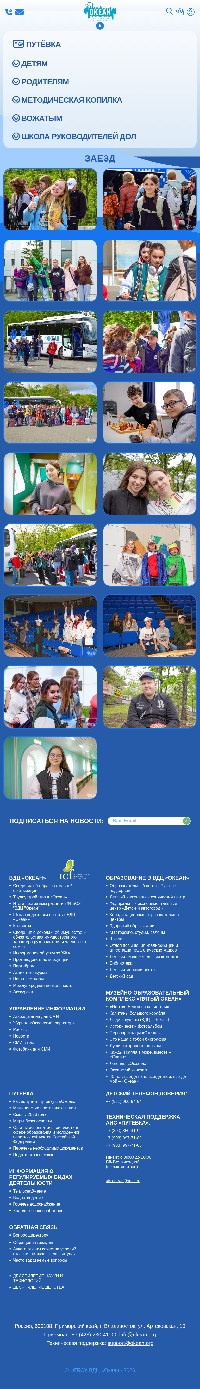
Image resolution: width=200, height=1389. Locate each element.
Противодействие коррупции (40, 959)
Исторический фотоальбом (136, 1026)
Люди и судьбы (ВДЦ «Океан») (139, 1019)
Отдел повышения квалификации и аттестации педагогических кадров (144, 947)
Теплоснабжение (29, 1191)
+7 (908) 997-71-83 (123, 1145)
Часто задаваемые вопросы (40, 1260)
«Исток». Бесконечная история (139, 1006)
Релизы (20, 1029)
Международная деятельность (42, 985)
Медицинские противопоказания (44, 1108)
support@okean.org (130, 1343)
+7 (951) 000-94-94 (123, 1101)
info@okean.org (19, 12)
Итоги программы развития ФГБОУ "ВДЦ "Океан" (47, 905)
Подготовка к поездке (33, 1154)
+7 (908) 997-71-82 (123, 1138)
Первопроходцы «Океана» (135, 1032)
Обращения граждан (33, 1242)
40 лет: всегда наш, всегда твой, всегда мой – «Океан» (148, 1078)
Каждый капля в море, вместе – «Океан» (140, 1054)
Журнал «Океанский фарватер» (44, 1023)
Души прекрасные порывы (135, 1046)
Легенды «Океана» (128, 1063)
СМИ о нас (23, 1042)
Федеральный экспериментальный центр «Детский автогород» (143, 905)
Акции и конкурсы (30, 972)
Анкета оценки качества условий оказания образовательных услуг (45, 1251)
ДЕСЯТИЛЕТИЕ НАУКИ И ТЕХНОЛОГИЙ (38, 1278)
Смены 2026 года (30, 1114)
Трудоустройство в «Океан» (40, 897)
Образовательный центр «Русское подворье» (143, 888)
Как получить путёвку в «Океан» (44, 1101)
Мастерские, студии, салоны (137, 932)
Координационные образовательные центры (145, 917)
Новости (21, 1036)
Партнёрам (24, 966)
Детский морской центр (132, 969)
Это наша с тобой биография (138, 1039)
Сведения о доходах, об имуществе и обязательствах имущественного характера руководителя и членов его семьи (49, 939)
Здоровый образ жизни (132, 926)
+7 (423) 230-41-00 (8, 12)
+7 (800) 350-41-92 (123, 1130)
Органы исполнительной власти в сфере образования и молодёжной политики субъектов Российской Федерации (46, 1134)
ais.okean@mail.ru (123, 1180)
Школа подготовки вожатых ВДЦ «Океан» (44, 917)
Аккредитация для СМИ (36, 1016)
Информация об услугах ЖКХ (41, 953)
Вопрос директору (30, 1235)
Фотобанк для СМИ (31, 1049)
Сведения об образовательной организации (43, 888)
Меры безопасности (32, 1121)
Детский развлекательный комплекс (144, 956)
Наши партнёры (28, 979)
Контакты (22, 926)
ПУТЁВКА (43, 44)
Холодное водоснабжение (38, 1210)
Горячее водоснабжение (36, 1204)
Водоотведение (28, 1197)
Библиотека (121, 963)
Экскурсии (23, 992)
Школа (116, 939)
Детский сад (121, 976)
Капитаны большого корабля (137, 1013)
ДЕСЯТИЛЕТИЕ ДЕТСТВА (38, 1287)
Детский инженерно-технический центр (147, 897)
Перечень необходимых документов (48, 1148)
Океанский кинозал (128, 1070)
